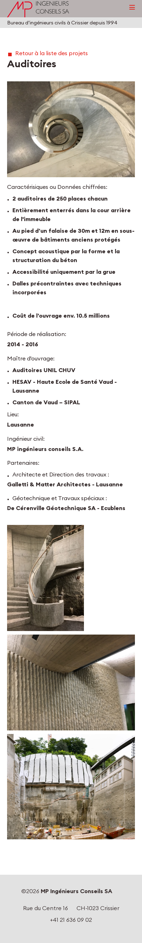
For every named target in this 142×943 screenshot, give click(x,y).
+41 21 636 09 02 (71, 919)
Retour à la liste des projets (51, 53)
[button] (71, 129)
